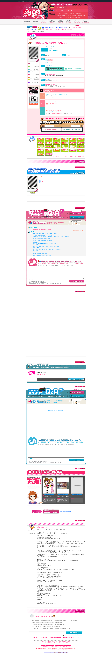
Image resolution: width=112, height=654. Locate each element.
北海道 (47, 29)
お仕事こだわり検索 (60, 7)
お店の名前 (77, 17)
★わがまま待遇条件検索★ (65, 642)
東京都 (46, 27)
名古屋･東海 (57, 29)
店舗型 (60, 641)
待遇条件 (33, 77)
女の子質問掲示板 (33, 79)
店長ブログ (72, 13)
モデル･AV (63, 10)
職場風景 (33, 74)
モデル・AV (44, 642)
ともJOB (29, 31)
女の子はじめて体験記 (60, 15)
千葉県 (56, 27)
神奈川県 (52, 27)
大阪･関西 (64, 29)
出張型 (65, 641)
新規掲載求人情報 (51, 641)
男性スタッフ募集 (57, 642)
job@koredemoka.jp (55, 110)
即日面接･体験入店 (60, 17)
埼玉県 (61, 27)
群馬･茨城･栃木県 (77, 27)
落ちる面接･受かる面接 (71, 15)
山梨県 (65, 27)
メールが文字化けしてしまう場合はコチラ (73, 635)
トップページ (44, 641)
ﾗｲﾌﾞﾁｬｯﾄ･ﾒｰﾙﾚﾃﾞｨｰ (50, 642)
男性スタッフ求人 (33, 82)
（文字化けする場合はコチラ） (53, 111)
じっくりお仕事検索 (69, 17)
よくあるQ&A (79, 13)
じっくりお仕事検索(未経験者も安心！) (56, 646)
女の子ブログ (33, 69)
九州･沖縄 (70, 29)
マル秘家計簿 (65, 13)
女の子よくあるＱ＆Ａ (67, 645)
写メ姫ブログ (58, 13)
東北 (51, 29)
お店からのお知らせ (33, 72)
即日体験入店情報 (45, 646)
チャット (57, 10)
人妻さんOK (69, 10)
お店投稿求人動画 (81, 15)
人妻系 (63, 641)
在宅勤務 (68, 641)
